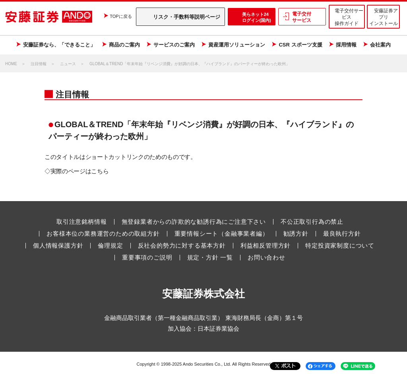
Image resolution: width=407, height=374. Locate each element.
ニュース (68, 64)
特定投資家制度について (339, 245)
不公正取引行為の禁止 (312, 222)
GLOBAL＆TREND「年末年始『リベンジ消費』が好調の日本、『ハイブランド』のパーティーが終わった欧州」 (189, 64)
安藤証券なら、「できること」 (59, 45)
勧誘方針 (295, 233)
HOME (11, 64)
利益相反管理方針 (265, 245)
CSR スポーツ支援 (300, 45)
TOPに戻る (121, 16)
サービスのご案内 (174, 45)
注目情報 (39, 64)
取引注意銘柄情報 (81, 222)
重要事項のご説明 (147, 257)
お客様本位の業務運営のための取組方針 (103, 233)
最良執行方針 (342, 233)
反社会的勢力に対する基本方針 (182, 245)
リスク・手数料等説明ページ (186, 17)
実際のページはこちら (79, 171)
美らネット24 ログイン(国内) (256, 17)
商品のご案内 (124, 45)
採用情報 (346, 45)
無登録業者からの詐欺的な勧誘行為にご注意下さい (194, 222)
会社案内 (380, 45)
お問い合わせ (266, 257)
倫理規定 (110, 245)
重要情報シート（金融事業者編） (221, 233)
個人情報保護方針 (58, 245)
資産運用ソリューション (236, 45)
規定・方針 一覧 (210, 257)
